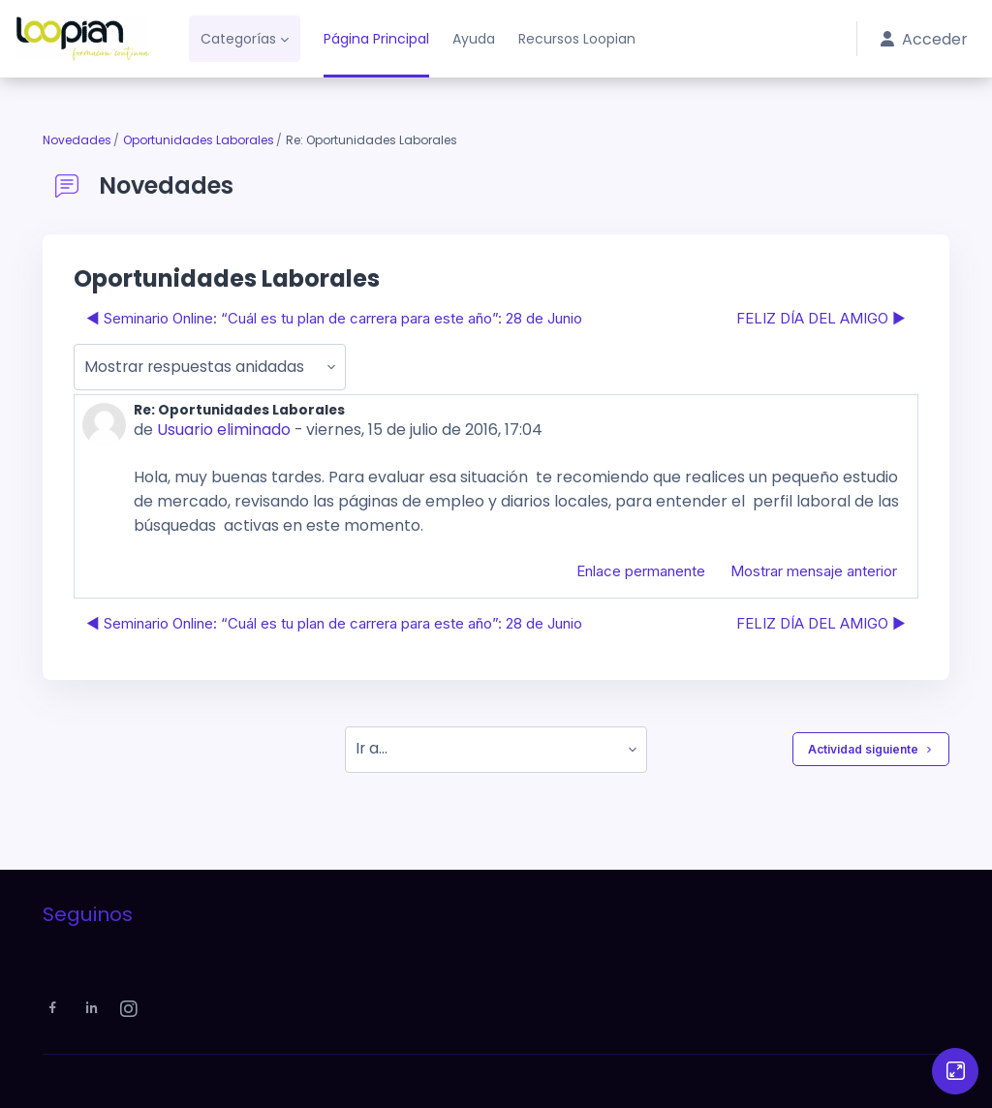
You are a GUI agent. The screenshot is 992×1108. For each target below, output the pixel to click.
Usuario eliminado (223, 429)
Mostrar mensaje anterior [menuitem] (813, 570)
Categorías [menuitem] (238, 38)
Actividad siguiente (871, 748)
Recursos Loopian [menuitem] (577, 38)
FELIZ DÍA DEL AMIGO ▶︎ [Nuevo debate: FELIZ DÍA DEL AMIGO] (821, 318)
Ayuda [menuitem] (473, 38)
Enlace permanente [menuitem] (640, 570)
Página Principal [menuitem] (376, 38)
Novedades (77, 140)
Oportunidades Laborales (198, 140)
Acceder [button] (925, 39)
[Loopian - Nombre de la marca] (83, 38)
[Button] (955, 1071)
